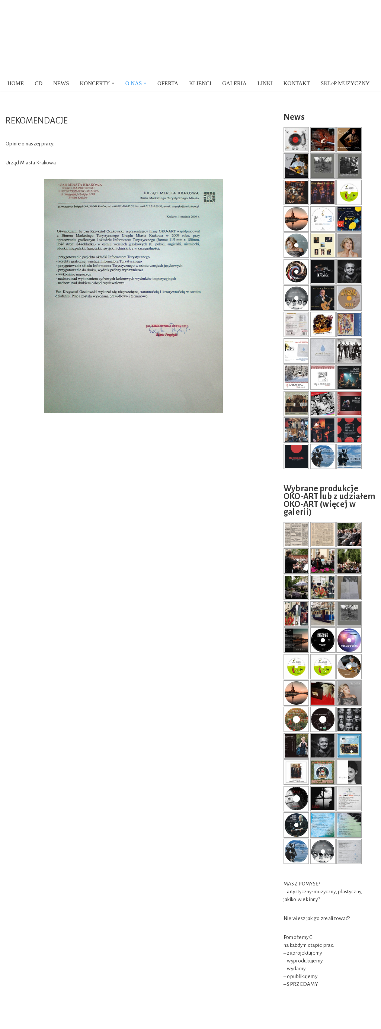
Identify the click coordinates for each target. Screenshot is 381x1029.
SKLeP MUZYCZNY (345, 83)
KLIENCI (200, 83)
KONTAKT (297, 83)
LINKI (265, 83)
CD (38, 83)
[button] (113, 83)
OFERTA (167, 83)
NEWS (61, 83)
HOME (15, 83)
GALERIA (234, 83)
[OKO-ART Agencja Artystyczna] (31, 37)
